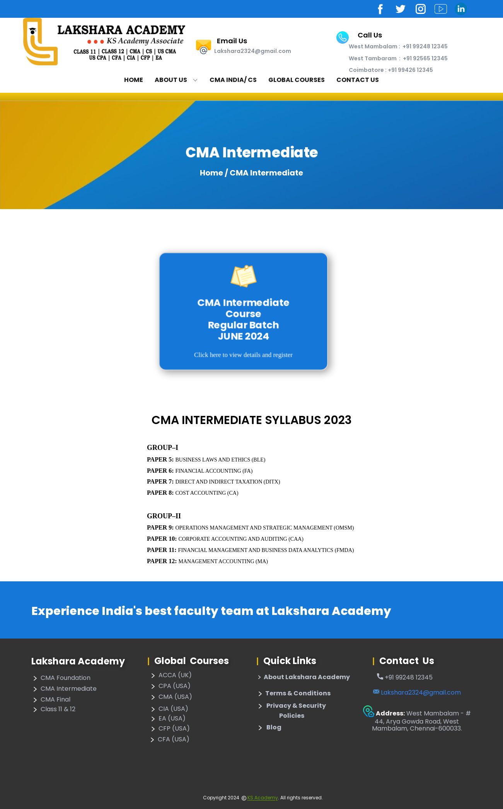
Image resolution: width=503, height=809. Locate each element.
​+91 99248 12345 (405, 677)
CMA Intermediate (64, 689)
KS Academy (262, 797)
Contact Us (357, 79)
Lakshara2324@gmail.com (417, 692)
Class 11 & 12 (53, 709)
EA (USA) (167, 719)
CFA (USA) (168, 739)
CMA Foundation (60, 678)
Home (133, 79)
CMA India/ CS (233, 79)
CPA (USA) (170, 686)
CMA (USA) (170, 697)
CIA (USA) (168, 709)
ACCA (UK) (170, 675)
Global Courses (296, 79)
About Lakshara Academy (303, 677)
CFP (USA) (169, 729)
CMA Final (50, 700)
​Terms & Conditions (293, 693)
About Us (171, 79)
